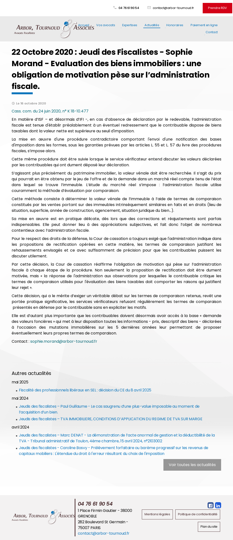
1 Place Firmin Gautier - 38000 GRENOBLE (105, 513)
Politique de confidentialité (197, 514)
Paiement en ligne (204, 25)
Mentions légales (157, 514)
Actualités (152, 25)
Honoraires (174, 25)
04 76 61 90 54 (129, 8)
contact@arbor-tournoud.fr (173, 8)
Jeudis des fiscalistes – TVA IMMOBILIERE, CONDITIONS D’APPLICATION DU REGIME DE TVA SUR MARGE (110, 419)
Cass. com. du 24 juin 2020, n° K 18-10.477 (50, 111)
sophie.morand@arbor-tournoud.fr (63, 341)
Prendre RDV (217, 8)
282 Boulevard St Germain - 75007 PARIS (103, 525)
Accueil (83, 25)
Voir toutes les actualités (192, 465)
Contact (212, 32)
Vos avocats (105, 25)
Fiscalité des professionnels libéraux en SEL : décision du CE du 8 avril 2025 (85, 390)
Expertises (129, 25)
